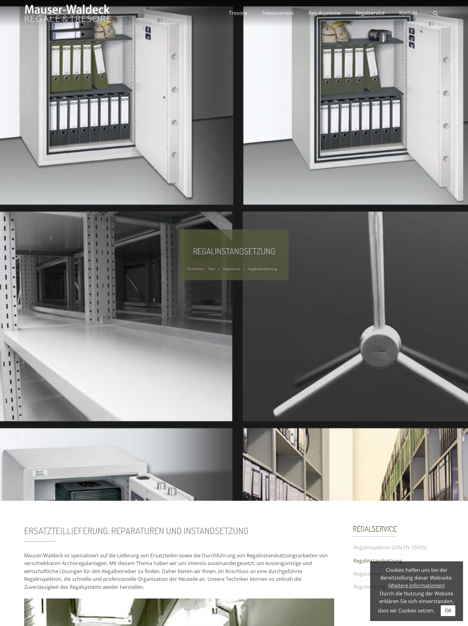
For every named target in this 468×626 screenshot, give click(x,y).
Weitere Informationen (416, 585)
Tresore (238, 13)
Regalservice (370, 13)
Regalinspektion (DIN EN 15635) (389, 547)
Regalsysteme (324, 13)
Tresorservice (278, 13)
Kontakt (408, 13)
